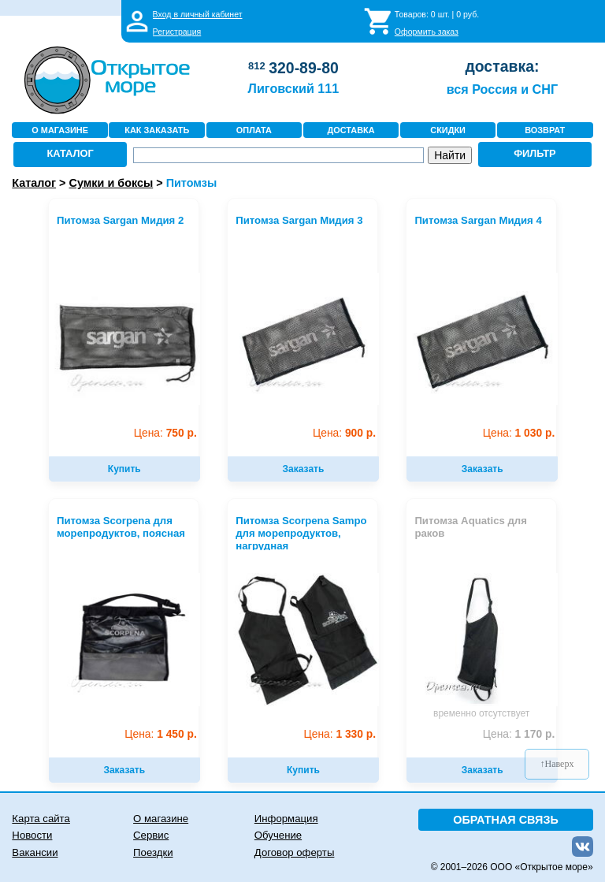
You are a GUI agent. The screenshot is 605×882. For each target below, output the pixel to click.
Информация (286, 818)
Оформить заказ (426, 31)
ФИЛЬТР (535, 153)
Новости (32, 835)
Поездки (153, 852)
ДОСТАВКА (350, 130)
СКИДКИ (448, 130)
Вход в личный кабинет (198, 14)
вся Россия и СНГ (502, 89)
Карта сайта (40, 818)
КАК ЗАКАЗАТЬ (156, 130)
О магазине (160, 818)
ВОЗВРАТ (545, 130)
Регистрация (177, 31)
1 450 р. (160, 734)
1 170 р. (519, 734)
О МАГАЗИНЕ (60, 130)
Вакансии (35, 852)
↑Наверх (557, 763)
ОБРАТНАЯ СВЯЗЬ (506, 819)
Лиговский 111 (294, 88)
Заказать (304, 468)
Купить (124, 468)
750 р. (165, 433)
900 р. (344, 433)
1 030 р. (519, 433)
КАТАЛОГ (70, 153)
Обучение (278, 835)
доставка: (502, 66)
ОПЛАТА (254, 130)
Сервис (151, 835)
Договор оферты (294, 852)
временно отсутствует (481, 713)
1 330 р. (340, 734)
